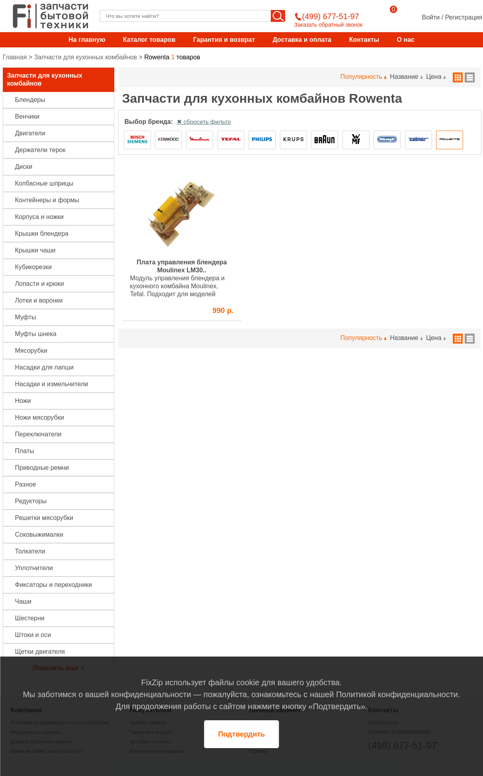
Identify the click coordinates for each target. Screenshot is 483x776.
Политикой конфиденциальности (397, 694)
